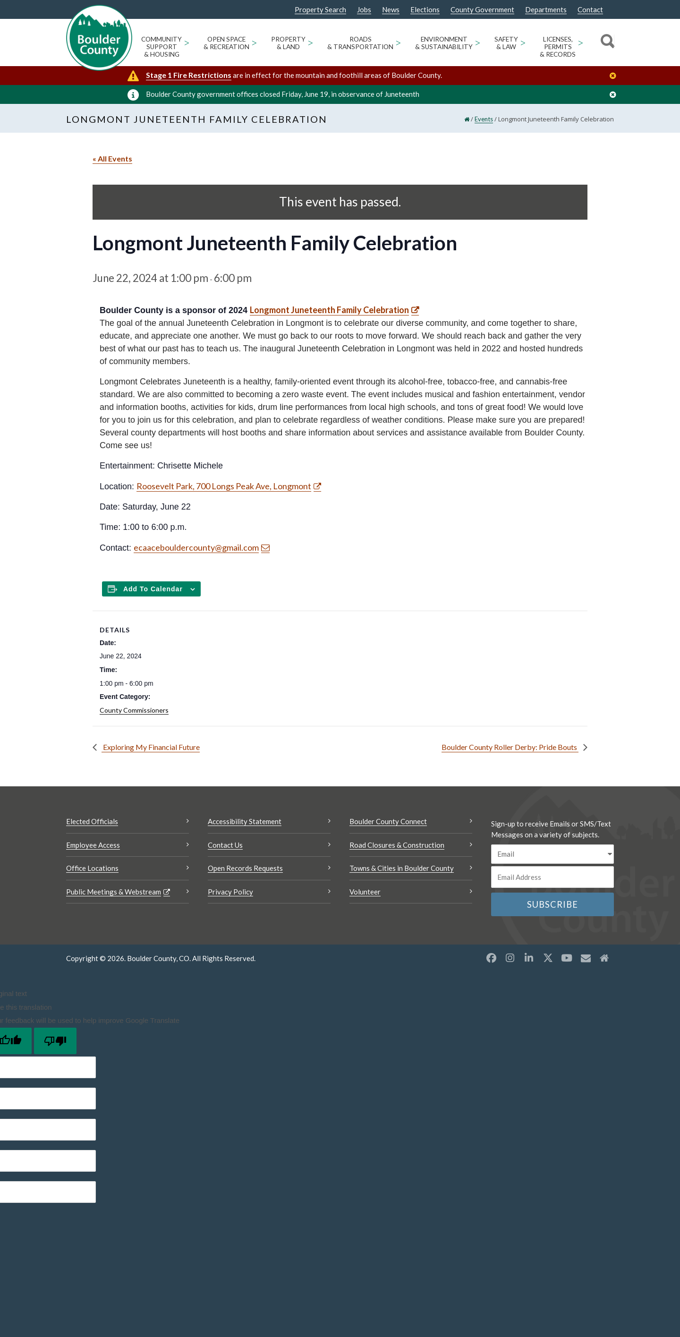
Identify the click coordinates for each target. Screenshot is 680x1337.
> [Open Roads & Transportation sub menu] (398, 42)
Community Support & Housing (161, 46)
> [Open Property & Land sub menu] (310, 42)
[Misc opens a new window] (585, 957)
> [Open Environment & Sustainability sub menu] (477, 42)
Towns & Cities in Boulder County (401, 868)
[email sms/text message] (552, 854)
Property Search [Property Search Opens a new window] (320, 10)
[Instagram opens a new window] (510, 957)
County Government (482, 9)
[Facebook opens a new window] (491, 957)
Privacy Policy (230, 891)
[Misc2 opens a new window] (604, 957)
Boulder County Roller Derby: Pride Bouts (510, 746)
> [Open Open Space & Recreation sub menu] (254, 42)
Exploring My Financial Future (151, 746)
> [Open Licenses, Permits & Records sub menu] (580, 42)
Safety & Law (506, 43)
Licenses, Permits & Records (558, 46)
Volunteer (365, 891)
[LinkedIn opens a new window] (528, 957)
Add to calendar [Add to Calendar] (153, 589)
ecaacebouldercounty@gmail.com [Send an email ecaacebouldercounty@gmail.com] (196, 547)
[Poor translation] (55, 1041)
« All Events (112, 158)
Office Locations (92, 868)
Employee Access (93, 845)
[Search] (606, 42)
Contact (590, 9)
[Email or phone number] (552, 877)
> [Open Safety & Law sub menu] (523, 42)
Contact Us (225, 845)
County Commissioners (134, 710)
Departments (546, 9)
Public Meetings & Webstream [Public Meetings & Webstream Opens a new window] (113, 891)
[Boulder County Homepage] (99, 38)
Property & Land (288, 43)
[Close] (615, 76)
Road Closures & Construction (396, 845)
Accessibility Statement (244, 821)
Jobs (364, 9)
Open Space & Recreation (226, 43)
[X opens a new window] (547, 957)
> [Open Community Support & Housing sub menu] (186, 42)
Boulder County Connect (388, 821)
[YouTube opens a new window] (566, 957)
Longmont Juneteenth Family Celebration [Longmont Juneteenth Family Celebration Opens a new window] (329, 310)
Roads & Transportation (360, 43)
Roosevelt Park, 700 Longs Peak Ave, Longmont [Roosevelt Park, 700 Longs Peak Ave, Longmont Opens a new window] (223, 486)
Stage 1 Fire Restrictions (188, 74)
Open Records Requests (245, 868)
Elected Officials (92, 821)
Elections (425, 9)
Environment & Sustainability (444, 43)
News (391, 9)
